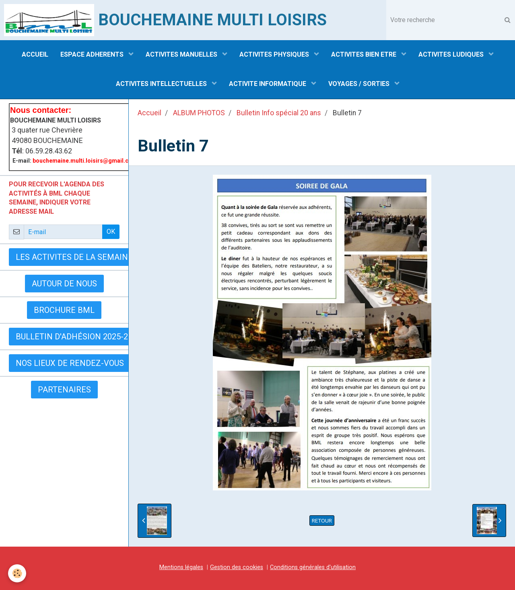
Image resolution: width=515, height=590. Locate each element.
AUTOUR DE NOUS (64, 283)
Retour (322, 520)
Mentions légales (181, 567)
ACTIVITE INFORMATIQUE (268, 84)
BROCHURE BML (64, 310)
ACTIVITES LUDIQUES (451, 54)
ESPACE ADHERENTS (92, 54)
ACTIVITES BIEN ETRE (364, 54)
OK (111, 231)
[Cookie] (17, 573)
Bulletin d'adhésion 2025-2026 (78, 336)
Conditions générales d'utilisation (313, 567)
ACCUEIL (35, 54)
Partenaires (64, 389)
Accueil (149, 113)
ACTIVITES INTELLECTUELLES (162, 84)
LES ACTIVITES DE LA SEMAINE (74, 257)
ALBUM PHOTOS (199, 113)
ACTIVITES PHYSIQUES (275, 54)
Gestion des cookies (236, 567)
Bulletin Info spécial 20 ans (279, 113)
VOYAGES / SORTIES (359, 84)
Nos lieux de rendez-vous (70, 363)
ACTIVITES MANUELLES (182, 54)
